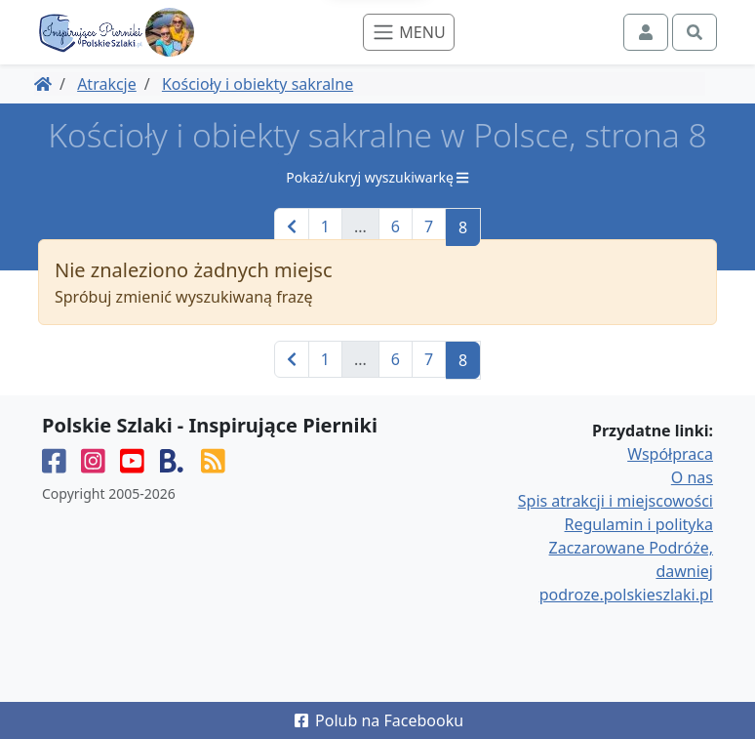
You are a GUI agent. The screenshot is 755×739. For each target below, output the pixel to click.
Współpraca (670, 454)
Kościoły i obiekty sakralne (257, 84)
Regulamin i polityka (639, 524)
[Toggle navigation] (408, 32)
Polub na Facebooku (377, 720)
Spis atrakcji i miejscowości (615, 501)
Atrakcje (107, 84)
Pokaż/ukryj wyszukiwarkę (377, 177)
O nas (692, 477)
